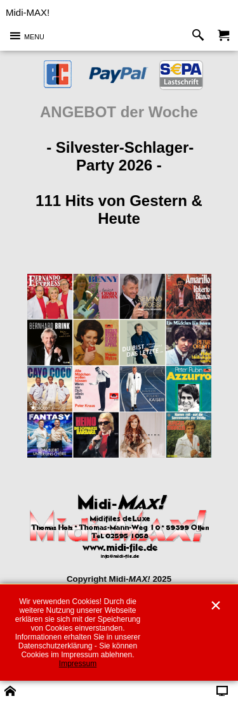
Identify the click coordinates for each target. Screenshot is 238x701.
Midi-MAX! (28, 12)
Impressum (77, 663)
